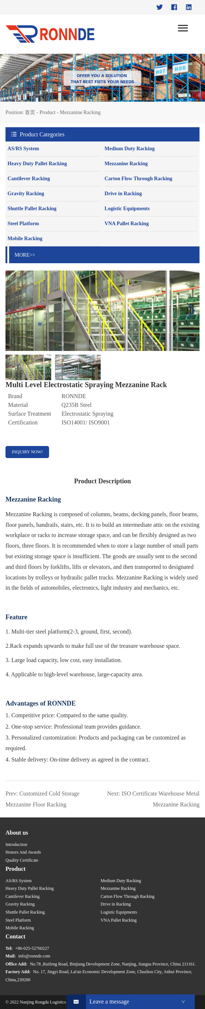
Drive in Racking (123, 193)
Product (48, 112)
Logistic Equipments (127, 208)
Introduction (16, 844)
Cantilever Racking (29, 178)
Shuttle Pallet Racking (32, 208)
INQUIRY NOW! (27, 451)
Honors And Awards (23, 852)
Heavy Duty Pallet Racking (37, 163)
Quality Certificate (21, 860)
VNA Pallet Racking (127, 223)
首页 (30, 112)
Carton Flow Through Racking (138, 178)
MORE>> (25, 255)
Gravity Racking (26, 193)
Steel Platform (23, 223)
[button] (191, 311)
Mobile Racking (25, 238)
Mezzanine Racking (80, 112)
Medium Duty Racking (130, 148)
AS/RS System (23, 148)
